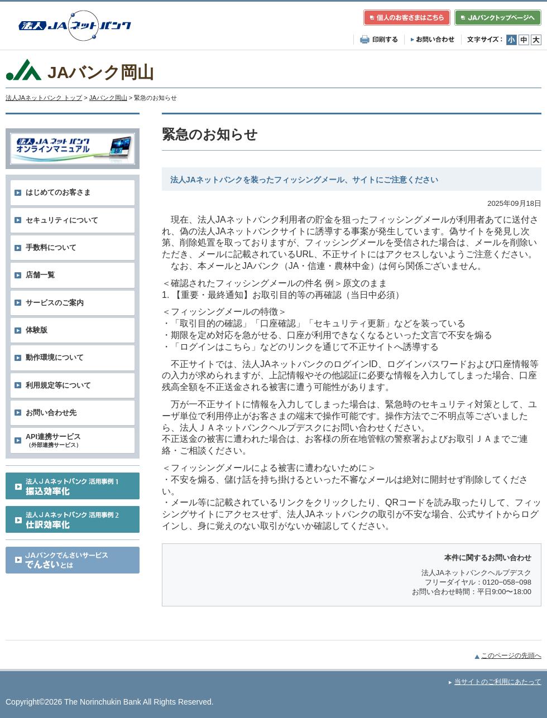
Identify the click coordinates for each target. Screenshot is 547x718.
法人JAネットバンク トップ (44, 97)
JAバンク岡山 (108, 97)
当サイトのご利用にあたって (497, 682)
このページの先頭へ (511, 655)
